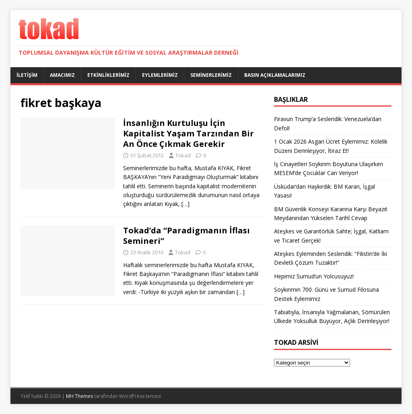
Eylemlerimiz (160, 75)
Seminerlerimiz (211, 75)
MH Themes (79, 396)
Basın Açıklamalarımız (274, 75)
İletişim (26, 75)
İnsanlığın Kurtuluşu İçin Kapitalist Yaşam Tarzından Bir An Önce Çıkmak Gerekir (188, 133)
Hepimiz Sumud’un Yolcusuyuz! (314, 276)
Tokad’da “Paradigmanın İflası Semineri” (186, 235)
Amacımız (62, 75)
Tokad (183, 155)
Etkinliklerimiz (108, 75)
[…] (185, 204)
